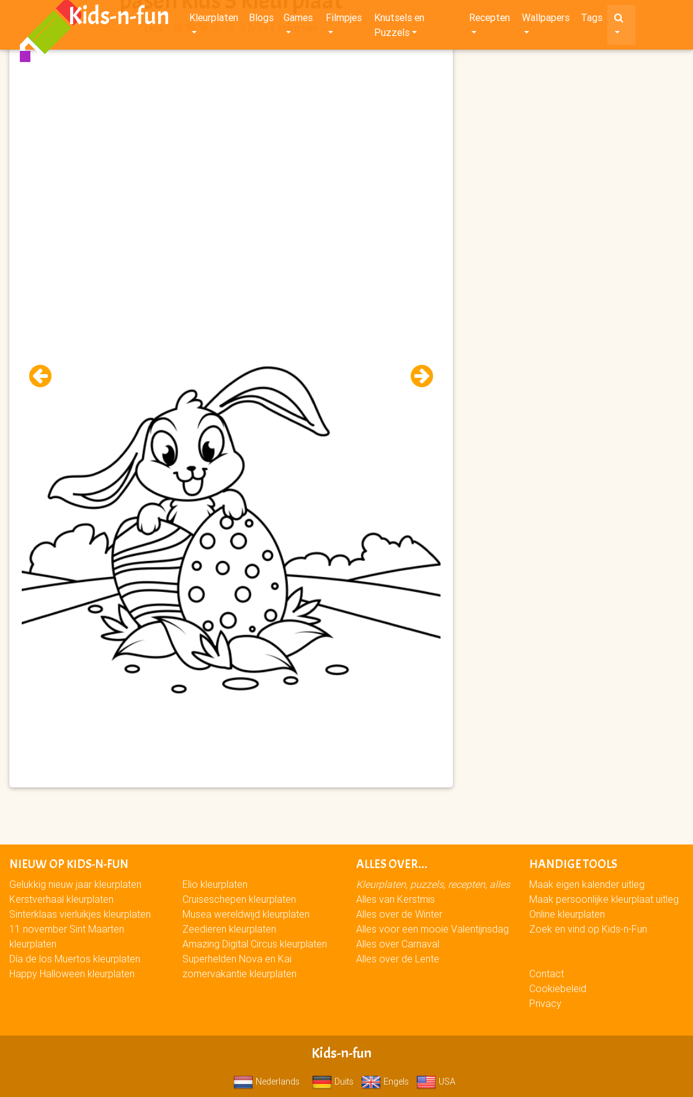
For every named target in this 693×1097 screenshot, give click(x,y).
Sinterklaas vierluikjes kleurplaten (80, 914)
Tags (591, 20)
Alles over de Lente (397, 958)
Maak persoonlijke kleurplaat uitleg (604, 899)
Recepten (489, 20)
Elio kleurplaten (215, 884)
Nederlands (266, 1081)
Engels (385, 1081)
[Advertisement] (231, 125)
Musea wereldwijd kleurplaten (246, 914)
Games (298, 20)
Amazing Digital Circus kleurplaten (254, 944)
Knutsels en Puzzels (399, 27)
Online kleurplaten (567, 914)
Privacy (545, 1003)
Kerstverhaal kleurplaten (61, 899)
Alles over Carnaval (397, 944)
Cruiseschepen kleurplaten (239, 899)
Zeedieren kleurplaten (229, 929)
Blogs (261, 20)
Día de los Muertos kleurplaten (74, 958)
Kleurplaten (213, 20)
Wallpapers (546, 20)
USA (435, 1081)
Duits (333, 1081)
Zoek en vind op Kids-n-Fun (588, 929)
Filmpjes (344, 20)
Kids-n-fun (118, 18)
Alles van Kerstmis (395, 899)
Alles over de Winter (399, 914)
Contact (546, 973)
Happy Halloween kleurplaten (72, 973)
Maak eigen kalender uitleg (587, 884)
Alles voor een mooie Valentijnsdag (432, 929)
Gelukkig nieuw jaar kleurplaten (75, 884)
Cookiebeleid (557, 988)
